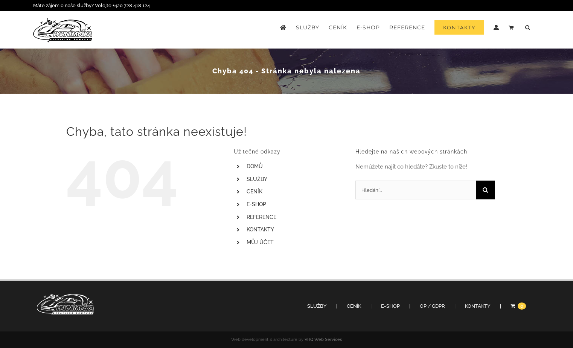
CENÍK (254, 191)
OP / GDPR (432, 306)
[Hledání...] (415, 190)
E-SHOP (256, 204)
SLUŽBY (257, 179)
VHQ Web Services (323, 339)
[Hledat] (485, 190)
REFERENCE (261, 217)
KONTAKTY (260, 229)
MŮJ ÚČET (260, 242)
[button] (527, 27)
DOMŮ (255, 166)
